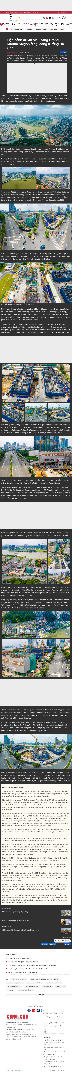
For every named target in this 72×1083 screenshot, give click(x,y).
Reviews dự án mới (12, 52)
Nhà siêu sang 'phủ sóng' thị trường (15, 923)
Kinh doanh (19, 24)
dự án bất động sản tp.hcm (26, 1001)
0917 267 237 (36, 12)
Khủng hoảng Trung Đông (57, 29)
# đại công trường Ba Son (19, 990)
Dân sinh (51, 24)
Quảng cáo (8, 12)
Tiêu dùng (7, 24)
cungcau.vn (21, 1081)
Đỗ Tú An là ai (60, 997)
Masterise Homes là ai (14, 997)
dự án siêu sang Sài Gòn (15, 994)
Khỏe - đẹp (57, 24)
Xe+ (31, 24)
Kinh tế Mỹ (29, 29)
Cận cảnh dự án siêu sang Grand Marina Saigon (44, 990)
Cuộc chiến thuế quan (17, 29)
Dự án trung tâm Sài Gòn (34, 994)
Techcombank (61, 872)
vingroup (10, 1001)
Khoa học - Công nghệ (38, 24)
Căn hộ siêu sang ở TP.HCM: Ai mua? (16, 932)
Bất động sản (26, 24)
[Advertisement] (37, 78)
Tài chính (13, 24)
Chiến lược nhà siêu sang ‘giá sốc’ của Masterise (20, 941)
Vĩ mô (4, 24)
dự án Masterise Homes (54, 994)
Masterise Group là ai (32, 997)
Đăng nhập (62, 17)
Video (67, 24)
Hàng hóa (46, 24)
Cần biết (62, 24)
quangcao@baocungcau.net (21, 12)
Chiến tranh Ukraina (40, 29)
